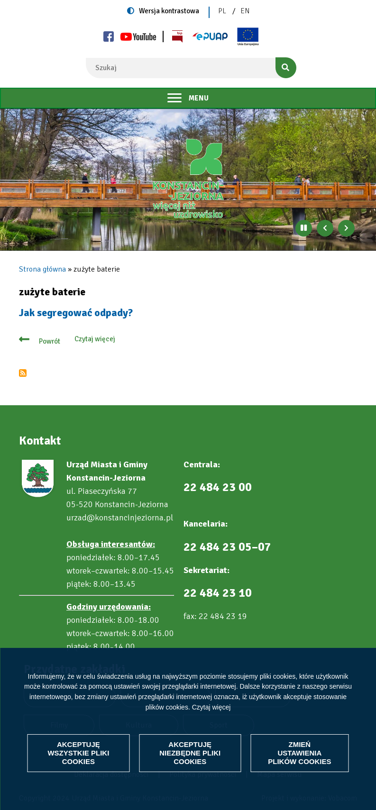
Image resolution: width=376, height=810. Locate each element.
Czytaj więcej (211, 707)
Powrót (49, 341)
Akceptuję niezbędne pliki (189, 752)
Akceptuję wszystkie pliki (78, 752)
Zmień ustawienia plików (299, 752)
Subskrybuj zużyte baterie (23, 373)
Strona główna (42, 269)
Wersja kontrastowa (169, 11)
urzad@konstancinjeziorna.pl (119, 517)
